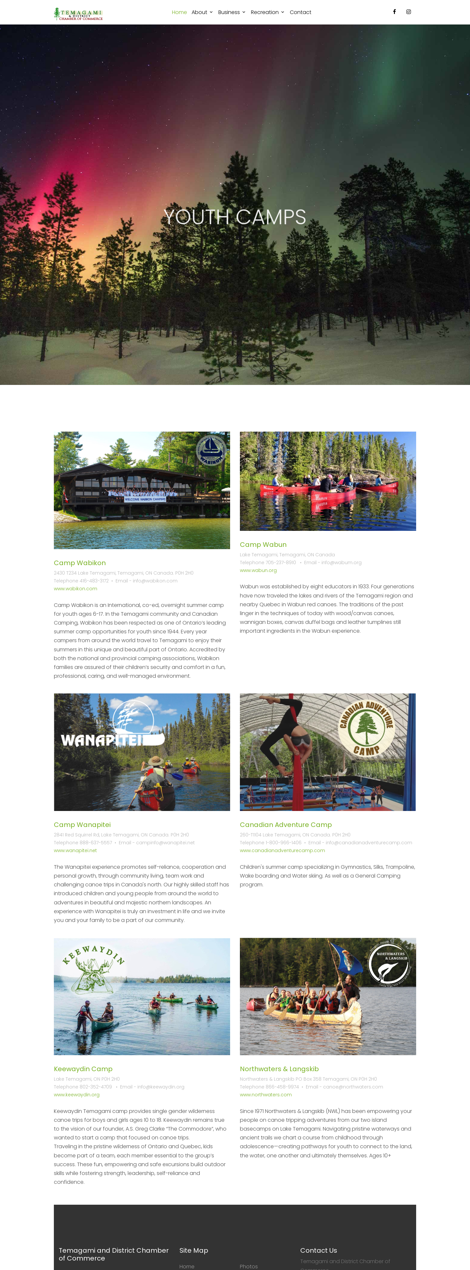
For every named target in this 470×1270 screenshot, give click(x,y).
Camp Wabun (263, 544)
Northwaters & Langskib (279, 1068)
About (199, 12)
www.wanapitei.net (75, 850)
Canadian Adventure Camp (286, 824)
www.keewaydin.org (77, 1094)
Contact (300, 12)
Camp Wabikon (80, 562)
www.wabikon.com (75, 588)
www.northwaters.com (266, 1094)
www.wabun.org (258, 570)
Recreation (265, 12)
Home (179, 12)
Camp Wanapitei (82, 824)
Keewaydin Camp (83, 1068)
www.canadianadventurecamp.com (282, 850)
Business (229, 12)
